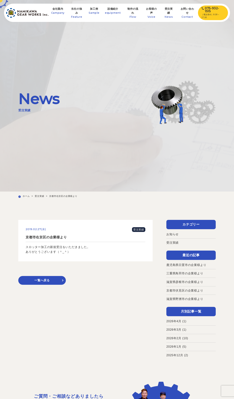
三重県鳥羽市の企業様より (184, 273)
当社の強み (76, 13)
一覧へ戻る (42, 280)
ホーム (26, 196)
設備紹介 (113, 10)
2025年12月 (174, 355)
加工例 (94, 10)
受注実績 (169, 13)
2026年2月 (173, 338)
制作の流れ (132, 13)
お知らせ (172, 234)
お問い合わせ (187, 13)
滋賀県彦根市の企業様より (184, 281)
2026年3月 (173, 329)
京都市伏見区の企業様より (184, 290)
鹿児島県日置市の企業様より (186, 264)
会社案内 (58, 10)
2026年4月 (173, 321)
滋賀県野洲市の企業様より (184, 298)
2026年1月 (173, 346)
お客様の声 (151, 13)
